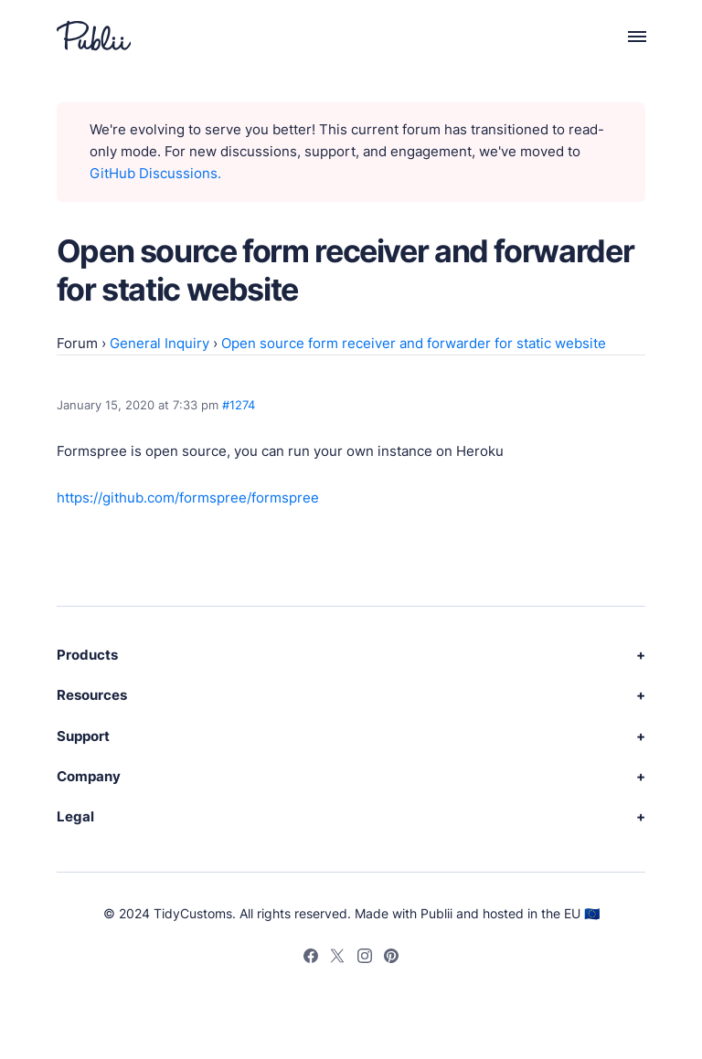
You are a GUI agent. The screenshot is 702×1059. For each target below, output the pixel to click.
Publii (436, 913)
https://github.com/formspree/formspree (188, 497)
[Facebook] (310, 958)
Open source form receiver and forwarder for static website (413, 343)
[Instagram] (364, 958)
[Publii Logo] (94, 35)
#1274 (238, 404)
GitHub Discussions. (155, 173)
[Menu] (626, 35)
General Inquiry (159, 343)
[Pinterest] (391, 958)
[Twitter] (337, 958)
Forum (77, 343)
